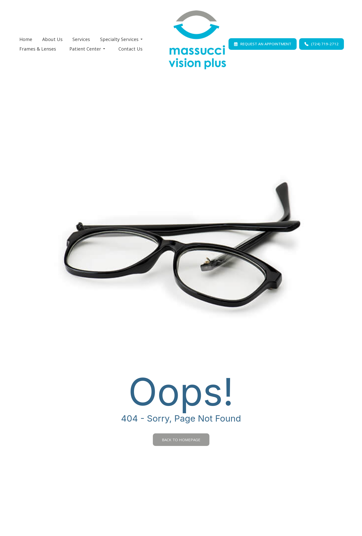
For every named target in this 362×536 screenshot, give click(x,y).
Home (25, 39)
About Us (52, 39)
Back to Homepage (181, 439)
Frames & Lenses (37, 49)
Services (81, 39)
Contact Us (130, 49)
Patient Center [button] (87, 49)
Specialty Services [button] (121, 39)
